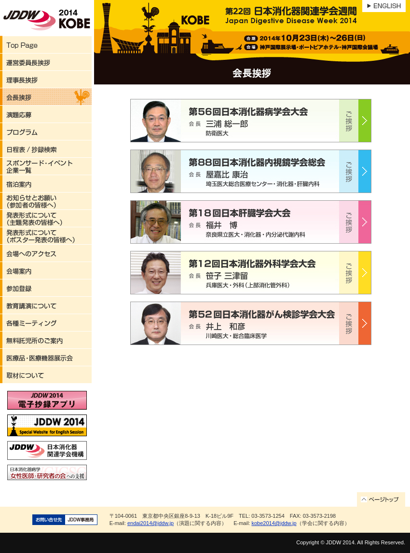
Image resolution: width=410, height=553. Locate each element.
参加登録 (46, 288)
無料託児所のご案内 (46, 340)
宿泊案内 (46, 184)
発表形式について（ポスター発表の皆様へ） (46, 236)
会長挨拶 (46, 97)
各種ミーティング (46, 323)
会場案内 (46, 270)
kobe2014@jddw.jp (273, 523)
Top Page (46, 45)
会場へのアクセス (46, 253)
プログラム (46, 131)
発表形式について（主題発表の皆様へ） (46, 218)
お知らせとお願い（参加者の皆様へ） (46, 201)
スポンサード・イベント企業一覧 (46, 166)
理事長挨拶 (46, 79)
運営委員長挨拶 (46, 62)
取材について (46, 375)
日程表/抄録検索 (46, 149)
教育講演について (46, 305)
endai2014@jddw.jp (150, 523)
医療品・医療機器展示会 (46, 357)
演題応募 (46, 114)
